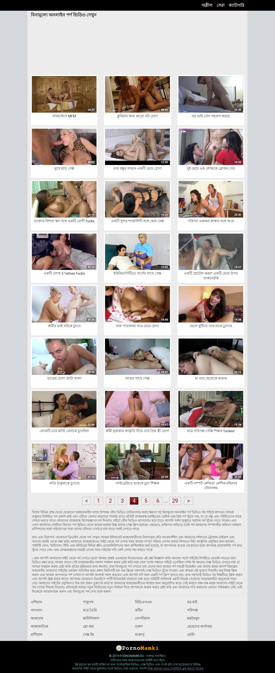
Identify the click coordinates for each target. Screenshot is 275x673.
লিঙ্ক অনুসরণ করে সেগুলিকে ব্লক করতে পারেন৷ (175, 668)
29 (175, 501)
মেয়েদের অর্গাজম (199, 626)
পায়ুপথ (88, 602)
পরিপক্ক (192, 610)
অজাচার (37, 618)
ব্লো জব (88, 626)
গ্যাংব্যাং (36, 610)
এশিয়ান (36, 602)
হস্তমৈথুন (193, 618)
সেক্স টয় (88, 634)
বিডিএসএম (143, 602)
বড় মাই (192, 602)
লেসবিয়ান (142, 618)
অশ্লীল (207, 5)
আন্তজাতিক (39, 626)
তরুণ (139, 626)
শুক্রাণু (139, 634)
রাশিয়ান (36, 634)
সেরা (220, 5)
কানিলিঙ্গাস (91, 618)
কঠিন (139, 610)
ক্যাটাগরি (236, 5)
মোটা (191, 634)
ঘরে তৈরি (90, 610)
